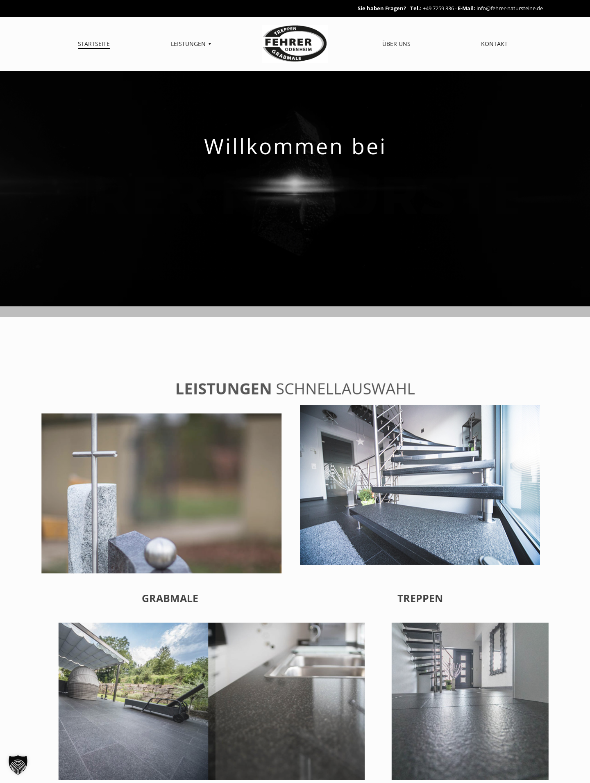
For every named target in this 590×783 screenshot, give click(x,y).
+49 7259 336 (438, 8)
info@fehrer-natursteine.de (510, 8)
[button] (18, 765)
